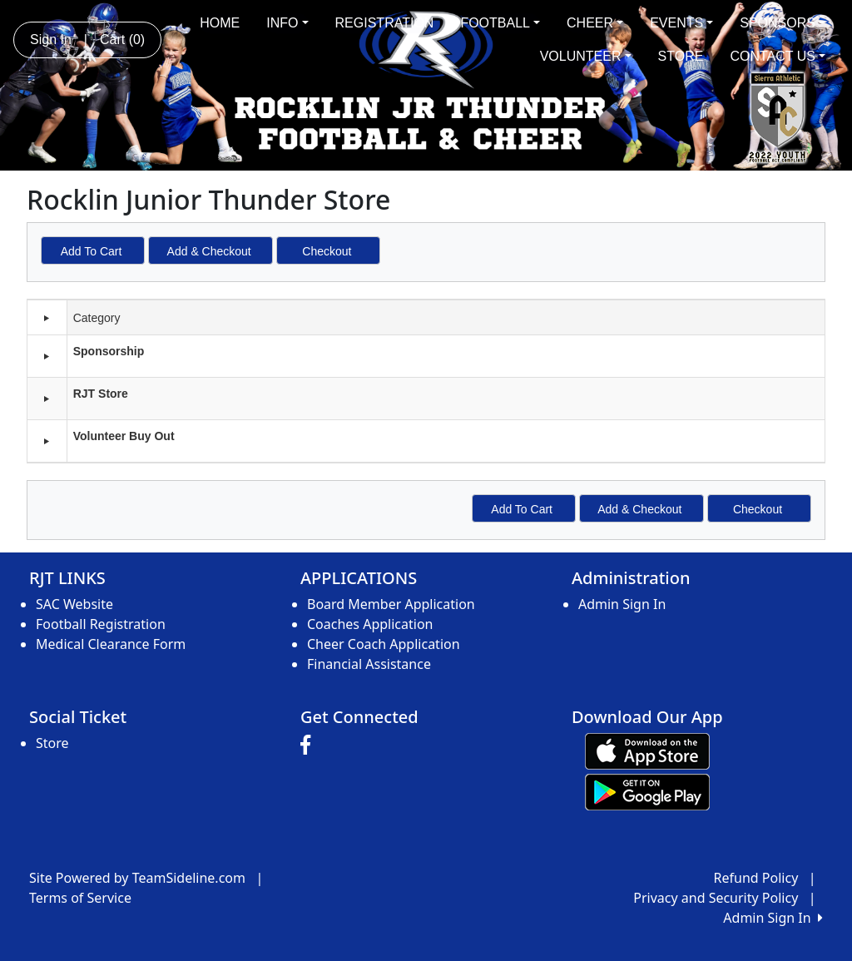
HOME (220, 23)
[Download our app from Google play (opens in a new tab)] (647, 790)
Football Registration (101, 624)
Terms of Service (80, 898)
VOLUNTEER (586, 56)
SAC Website (74, 604)
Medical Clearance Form (111, 644)
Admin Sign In (622, 604)
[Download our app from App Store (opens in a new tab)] (647, 750)
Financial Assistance (369, 664)
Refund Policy (756, 878)
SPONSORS (782, 23)
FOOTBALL (500, 23)
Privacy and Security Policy (715, 898)
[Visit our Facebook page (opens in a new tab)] (309, 745)
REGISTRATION (384, 23)
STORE (681, 56)
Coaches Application (370, 624)
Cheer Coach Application (383, 644)
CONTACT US (777, 56)
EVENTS (681, 23)
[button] (46, 356)
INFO (287, 23)
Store (52, 743)
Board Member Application (391, 604)
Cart (122, 39)
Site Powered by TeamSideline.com (137, 878)
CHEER (595, 23)
